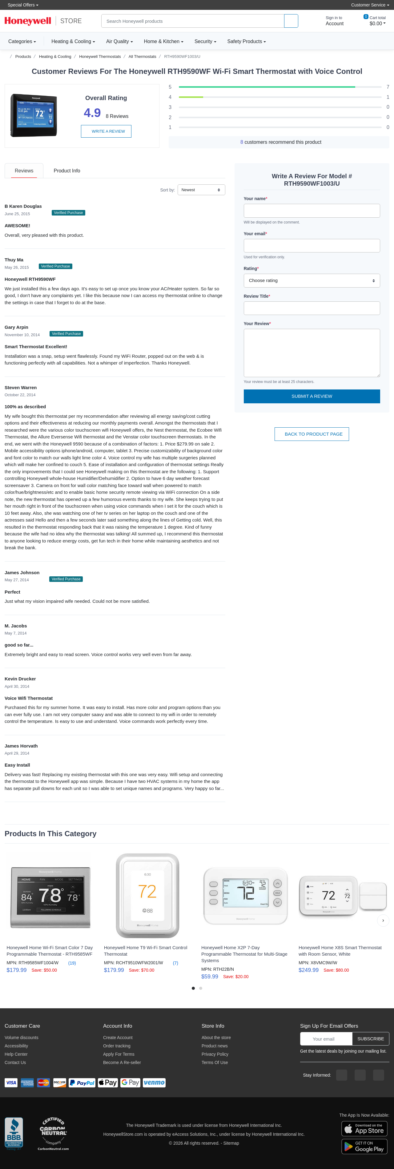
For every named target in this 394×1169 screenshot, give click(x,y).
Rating (251, 268)
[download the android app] (364, 1146)
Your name (255, 198)
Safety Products (244, 41)
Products (23, 56)
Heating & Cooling (71, 41)
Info (67, 170)
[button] (383, 920)
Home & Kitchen (162, 41)
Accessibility (16, 1045)
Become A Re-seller (122, 1062)
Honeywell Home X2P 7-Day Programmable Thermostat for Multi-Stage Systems (244, 954)
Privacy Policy (215, 1054)
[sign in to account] (330, 21)
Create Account (118, 1037)
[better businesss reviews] (14, 1134)
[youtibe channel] (378, 1075)
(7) (172, 963)
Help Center (16, 1054)
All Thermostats (142, 56)
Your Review (257, 323)
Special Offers (20, 4)
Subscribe (370, 1038)
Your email (255, 233)
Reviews (24, 170)
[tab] (24, 170)
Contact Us (15, 1062)
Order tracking (117, 1045)
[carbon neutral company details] (53, 1134)
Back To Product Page (312, 434)
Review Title (257, 296)
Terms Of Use (215, 1062)
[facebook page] (341, 1075)
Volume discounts (21, 1037)
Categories (18, 41)
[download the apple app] (364, 1128)
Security (203, 41)
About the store (216, 1037)
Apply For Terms (119, 1054)
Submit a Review (311, 396)
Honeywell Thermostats (100, 56)
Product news (215, 1045)
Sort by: (167, 189)
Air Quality (117, 41)
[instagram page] (360, 1075)
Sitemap (231, 1143)
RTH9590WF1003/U (182, 56)
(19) (68, 963)
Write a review (106, 131)
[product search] (291, 21)
